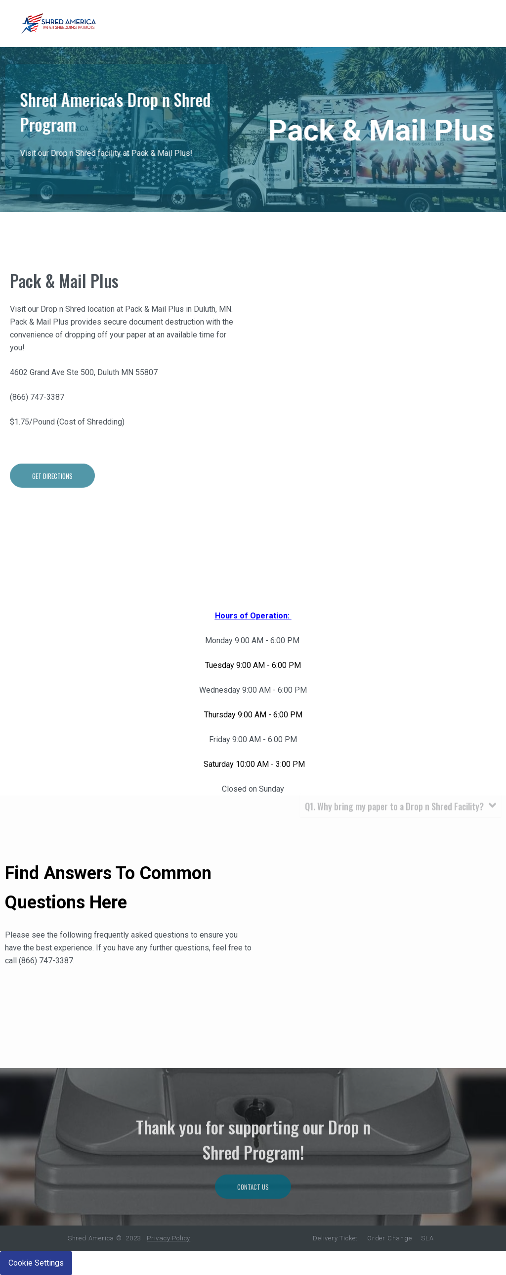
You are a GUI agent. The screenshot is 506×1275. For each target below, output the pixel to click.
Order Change (389, 1238)
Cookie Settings (36, 1263)
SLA (427, 1238)
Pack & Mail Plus (64, 307)
